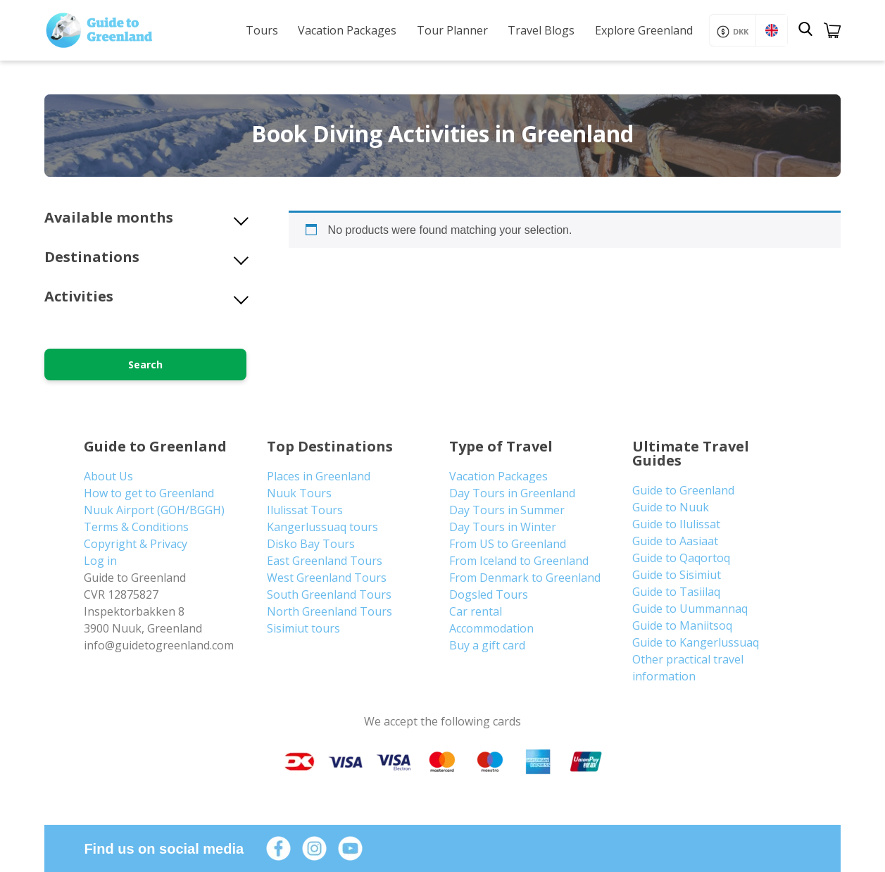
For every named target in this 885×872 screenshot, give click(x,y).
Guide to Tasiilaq (676, 591)
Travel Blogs (541, 30)
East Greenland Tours (324, 560)
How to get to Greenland (149, 493)
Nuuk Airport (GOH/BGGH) (154, 510)
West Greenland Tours (327, 577)
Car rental (475, 611)
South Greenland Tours (329, 594)
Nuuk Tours (299, 493)
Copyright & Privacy (135, 544)
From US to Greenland (507, 544)
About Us (108, 476)
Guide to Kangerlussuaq (695, 642)
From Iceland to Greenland (519, 560)
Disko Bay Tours (311, 544)
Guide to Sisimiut (676, 575)
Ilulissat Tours (305, 510)
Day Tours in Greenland (512, 493)
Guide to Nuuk (670, 507)
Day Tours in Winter (502, 527)
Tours (262, 30)
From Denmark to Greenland (525, 577)
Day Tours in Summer (507, 510)
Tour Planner (452, 30)
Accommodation (491, 628)
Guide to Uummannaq (690, 608)
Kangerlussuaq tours (322, 527)
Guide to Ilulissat (676, 524)
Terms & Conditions (136, 527)
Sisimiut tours (303, 628)
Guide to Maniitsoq (682, 625)
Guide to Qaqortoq (681, 558)
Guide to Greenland (683, 490)
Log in (100, 560)
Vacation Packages (347, 30)
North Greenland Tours (329, 611)
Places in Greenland (318, 476)
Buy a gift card (487, 645)
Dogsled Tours (488, 594)
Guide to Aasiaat (675, 541)
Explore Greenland (644, 30)
